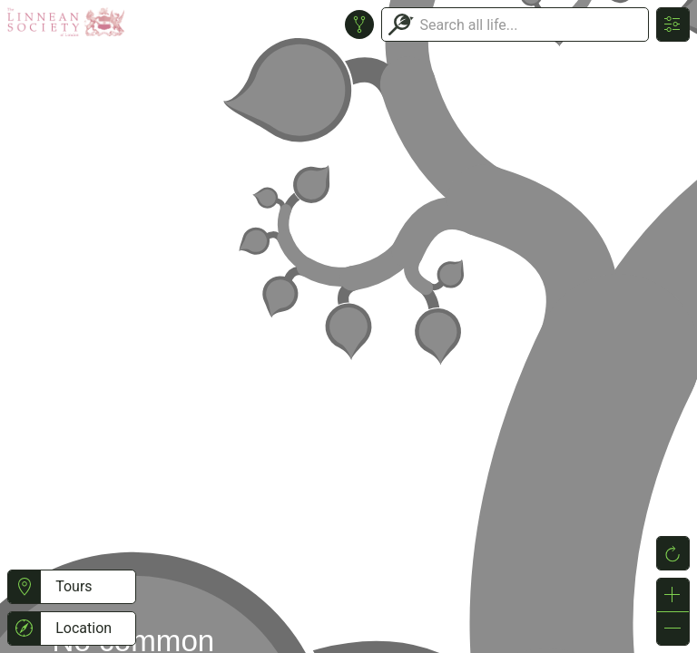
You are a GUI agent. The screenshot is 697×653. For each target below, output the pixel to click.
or (348, 326)
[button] (24, 586)
